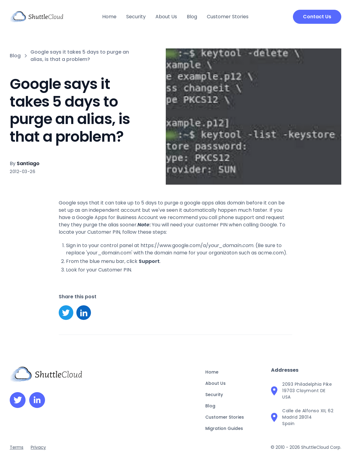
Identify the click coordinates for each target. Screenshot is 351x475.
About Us (166, 16)
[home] (36, 17)
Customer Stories (227, 16)
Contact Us (317, 16)
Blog (192, 16)
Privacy (38, 447)
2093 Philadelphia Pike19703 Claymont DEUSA (307, 390)
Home (109, 16)
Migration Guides (224, 428)
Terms (16, 447)
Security (136, 16)
